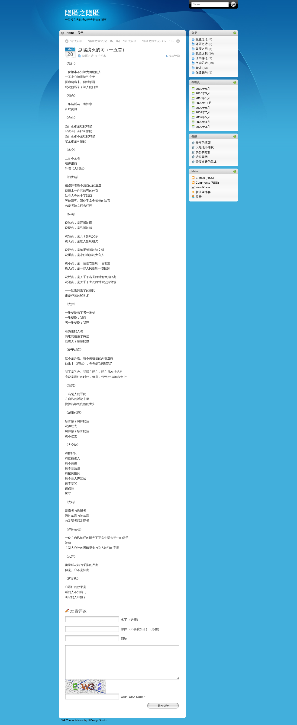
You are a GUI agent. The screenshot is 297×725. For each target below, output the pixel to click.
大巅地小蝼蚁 (205, 147)
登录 (199, 196)
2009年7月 (203, 112)
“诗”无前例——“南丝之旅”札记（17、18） (149, 41)
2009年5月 (203, 117)
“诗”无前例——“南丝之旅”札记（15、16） (96, 41)
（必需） (130, 619)
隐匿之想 (202, 53)
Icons (80, 720)
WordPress (203, 187)
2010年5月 (203, 93)
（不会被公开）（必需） (141, 629)
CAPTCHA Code (132, 697)
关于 (80, 33)
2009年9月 (203, 107)
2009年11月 (204, 103)
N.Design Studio (97, 720)
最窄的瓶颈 (203, 142)
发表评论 (174, 55)
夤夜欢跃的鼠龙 (206, 161)
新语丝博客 (203, 192)
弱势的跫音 (203, 152)
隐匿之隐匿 (82, 12)
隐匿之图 (202, 49)
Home (70, 33)
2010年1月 (203, 98)
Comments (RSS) (207, 182)
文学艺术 (100, 55)
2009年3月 (203, 126)
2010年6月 (203, 88)
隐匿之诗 (88, 55)
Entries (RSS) (205, 177)
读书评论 (202, 58)
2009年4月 (203, 122)
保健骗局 (202, 72)
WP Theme (67, 720)
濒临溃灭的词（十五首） (102, 49)
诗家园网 (202, 157)
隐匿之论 (202, 39)
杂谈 (199, 68)
